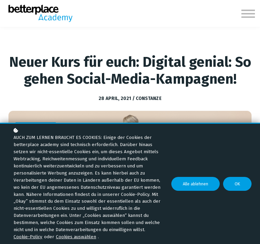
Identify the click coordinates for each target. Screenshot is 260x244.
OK (237, 183)
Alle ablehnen (195, 183)
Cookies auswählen (76, 237)
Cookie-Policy (28, 237)
